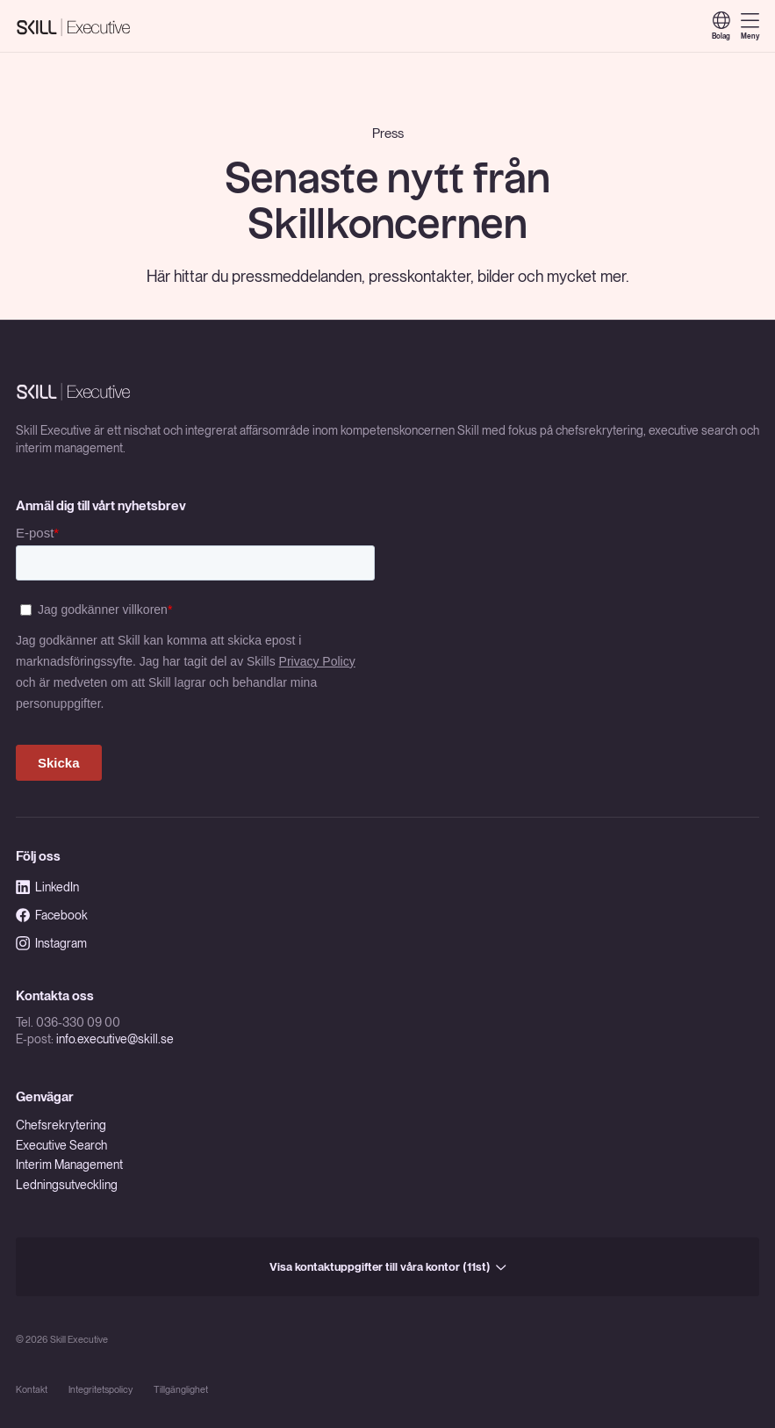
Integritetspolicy (100, 1390)
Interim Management (69, 1165)
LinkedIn (47, 887)
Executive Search (61, 1145)
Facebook (52, 915)
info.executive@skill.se (115, 1039)
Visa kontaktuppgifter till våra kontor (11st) (387, 1266)
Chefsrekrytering (61, 1125)
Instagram (51, 943)
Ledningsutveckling (67, 1185)
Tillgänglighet (181, 1390)
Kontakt (31, 1390)
